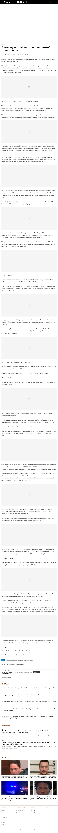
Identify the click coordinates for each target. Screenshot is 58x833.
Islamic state (9, 660)
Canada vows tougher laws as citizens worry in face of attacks (17, 653)
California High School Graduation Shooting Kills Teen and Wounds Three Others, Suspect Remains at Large (14, 798)
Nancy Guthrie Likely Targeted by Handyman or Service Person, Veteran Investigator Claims (30, 688)
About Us (33, 810)
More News (5, 758)
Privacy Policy (19, 812)
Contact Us (33, 812)
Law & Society (4, 817)
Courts (2, 824)
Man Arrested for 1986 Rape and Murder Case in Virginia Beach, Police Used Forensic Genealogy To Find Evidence (28, 732)
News (2, 44)
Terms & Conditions (20, 810)
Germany (23, 660)
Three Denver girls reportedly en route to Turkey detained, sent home (19, 655)
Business (3, 819)
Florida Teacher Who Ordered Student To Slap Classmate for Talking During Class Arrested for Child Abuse (28, 743)
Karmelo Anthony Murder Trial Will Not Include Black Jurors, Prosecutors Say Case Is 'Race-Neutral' (43, 798)
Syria (19, 660)
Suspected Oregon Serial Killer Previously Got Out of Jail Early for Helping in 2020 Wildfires (43, 776)
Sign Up (36, 672)
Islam (27, 660)
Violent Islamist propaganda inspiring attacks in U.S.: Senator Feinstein (20, 651)
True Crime (3, 815)
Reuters (5, 54)
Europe (31, 660)
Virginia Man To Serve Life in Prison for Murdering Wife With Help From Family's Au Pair (14, 777)
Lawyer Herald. (29, 829)
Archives (3, 810)
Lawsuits (3, 822)
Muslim (15, 660)
